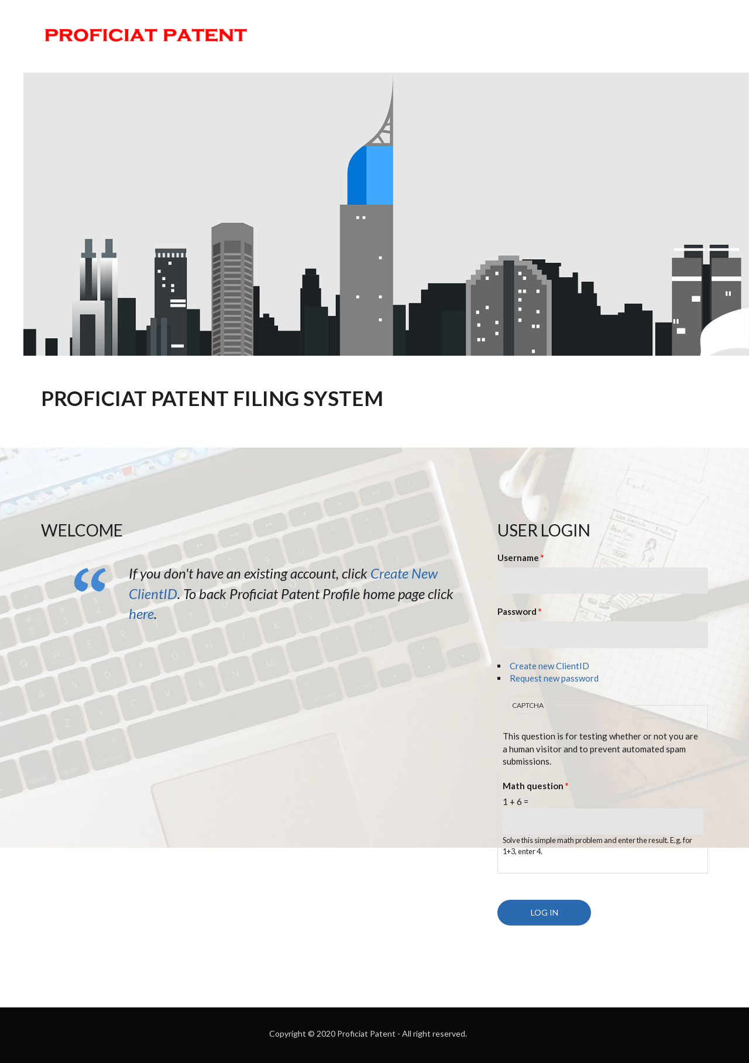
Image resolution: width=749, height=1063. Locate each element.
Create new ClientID (549, 665)
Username (520, 557)
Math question (536, 785)
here (141, 613)
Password (519, 611)
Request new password (554, 678)
